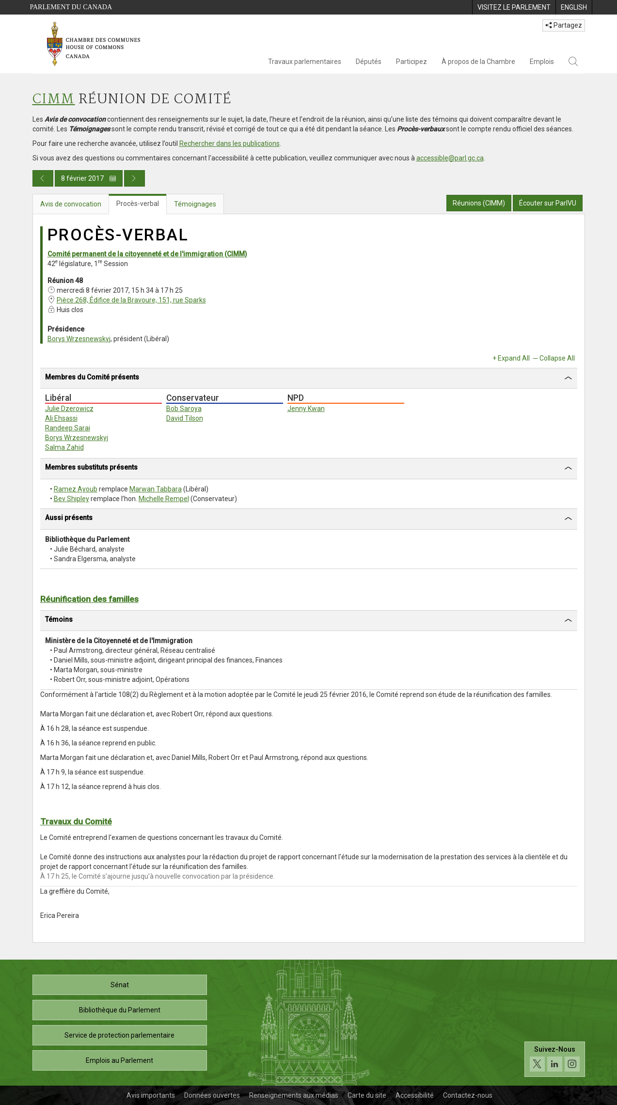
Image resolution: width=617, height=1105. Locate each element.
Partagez (563, 25)
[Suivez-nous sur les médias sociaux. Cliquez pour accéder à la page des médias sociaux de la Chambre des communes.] (554, 1059)
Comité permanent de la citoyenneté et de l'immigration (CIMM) (147, 254)
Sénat (120, 985)
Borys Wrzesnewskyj (79, 339)
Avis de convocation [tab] (70, 204)
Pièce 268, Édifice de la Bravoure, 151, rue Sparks (131, 300)
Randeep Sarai (67, 428)
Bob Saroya (184, 408)
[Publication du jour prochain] (134, 178)
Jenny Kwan (306, 408)
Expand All (514, 358)
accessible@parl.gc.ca (450, 158)
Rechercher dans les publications (229, 143)
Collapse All (557, 358)
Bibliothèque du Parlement (119, 1010)
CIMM (53, 99)
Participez (411, 61)
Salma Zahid (64, 447)
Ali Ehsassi (61, 418)
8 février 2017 (88, 178)
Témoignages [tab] (195, 204)
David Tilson (184, 418)
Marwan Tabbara (155, 489)
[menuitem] (513, 7)
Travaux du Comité (76, 821)
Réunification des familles (89, 599)
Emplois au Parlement (119, 1060)
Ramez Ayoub (75, 489)
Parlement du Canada (71, 7)
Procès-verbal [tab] (137, 203)
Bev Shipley (71, 499)
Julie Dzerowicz (69, 408)
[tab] (308, 378)
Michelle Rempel (164, 499)
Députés (368, 61)
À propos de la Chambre (478, 61)
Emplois (542, 61)
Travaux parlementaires (304, 61)
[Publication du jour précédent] (42, 178)
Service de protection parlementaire (119, 1035)
